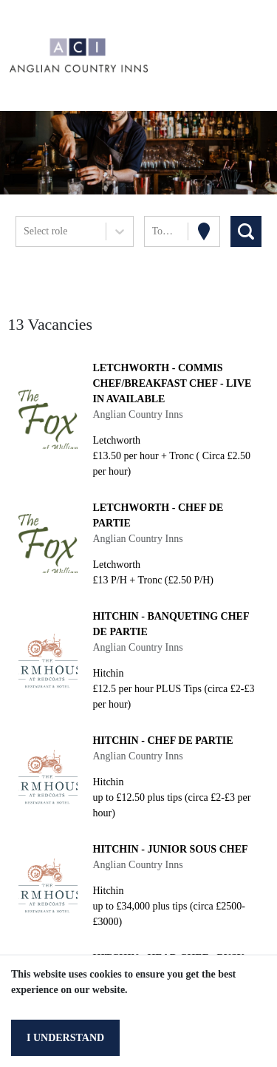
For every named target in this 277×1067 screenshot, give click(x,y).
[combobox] (25, 231)
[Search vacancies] (245, 231)
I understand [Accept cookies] (65, 1037)
